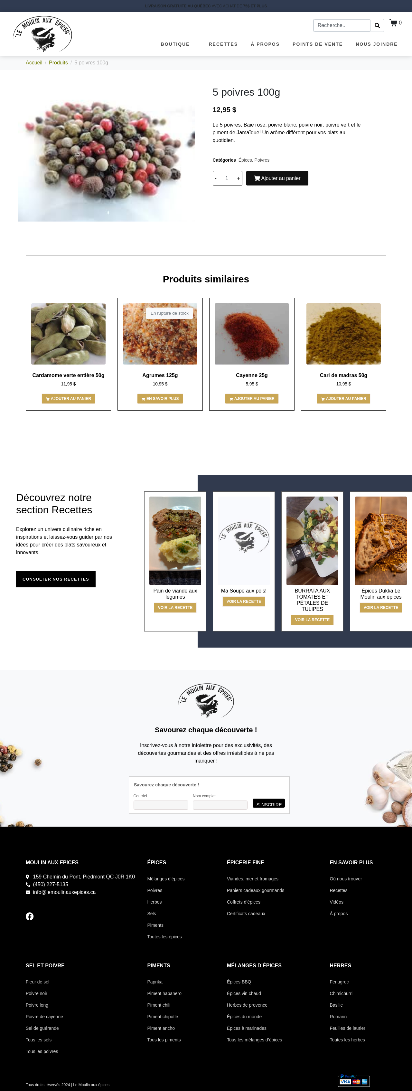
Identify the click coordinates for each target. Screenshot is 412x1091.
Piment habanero (164, 993)
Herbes (154, 902)
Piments (155, 925)
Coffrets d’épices (243, 902)
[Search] (377, 25)
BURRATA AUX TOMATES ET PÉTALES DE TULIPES (312, 600)
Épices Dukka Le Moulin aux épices (380, 594)
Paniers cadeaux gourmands (255, 890)
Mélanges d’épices (165, 878)
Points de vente (318, 44)
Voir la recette (175, 607)
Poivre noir (36, 993)
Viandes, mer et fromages (252, 878)
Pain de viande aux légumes (175, 594)
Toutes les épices (164, 936)
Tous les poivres (42, 1051)
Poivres (262, 160)
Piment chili (158, 1005)
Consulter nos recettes (56, 579)
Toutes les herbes (347, 1039)
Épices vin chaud (244, 993)
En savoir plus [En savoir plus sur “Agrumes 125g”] (162, 398)
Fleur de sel (37, 981)
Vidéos (336, 902)
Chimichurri (341, 993)
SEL (31, 965)
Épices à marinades (247, 1028)
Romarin (338, 1016)
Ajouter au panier (277, 178)
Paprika (154, 981)
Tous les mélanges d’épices (254, 1039)
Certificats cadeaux (246, 913)
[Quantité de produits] (227, 178)
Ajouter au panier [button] (71, 398)
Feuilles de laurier (347, 1028)
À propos (265, 44)
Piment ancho (161, 1028)
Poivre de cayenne (44, 1016)
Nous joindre (377, 44)
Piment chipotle (162, 1016)
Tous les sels (39, 1039)
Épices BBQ (239, 981)
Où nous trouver (346, 878)
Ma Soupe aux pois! (244, 590)
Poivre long (37, 1005)
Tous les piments (164, 1039)
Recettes (223, 44)
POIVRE (54, 965)
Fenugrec (339, 981)
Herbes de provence (247, 1005)
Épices (245, 160)
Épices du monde (244, 1016)
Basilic (336, 1005)
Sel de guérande (42, 1028)
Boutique (178, 44)
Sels (151, 913)
